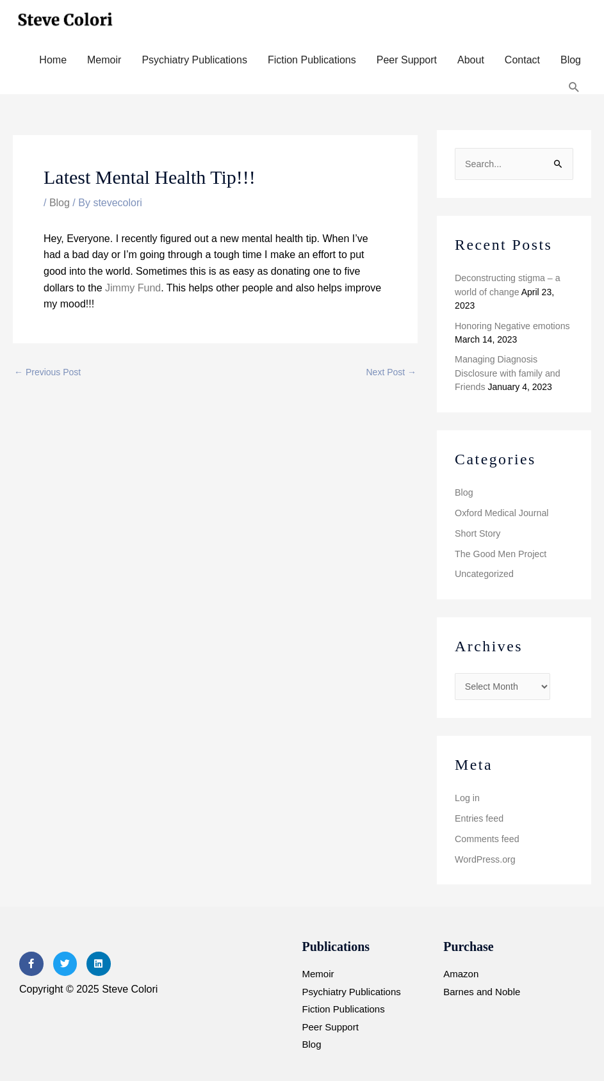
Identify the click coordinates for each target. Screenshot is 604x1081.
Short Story (477, 531)
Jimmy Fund (133, 287)
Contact (522, 59)
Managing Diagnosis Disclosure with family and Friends (507, 372)
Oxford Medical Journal (501, 511)
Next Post (391, 372)
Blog (570, 59)
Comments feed (486, 835)
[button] (574, 87)
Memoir (104, 59)
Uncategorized (483, 571)
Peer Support (407, 59)
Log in (467, 795)
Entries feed (479, 815)
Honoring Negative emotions (511, 325)
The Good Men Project (500, 551)
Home (53, 59)
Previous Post (47, 372)
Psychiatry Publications (194, 59)
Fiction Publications (312, 59)
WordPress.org (484, 855)
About (470, 59)
